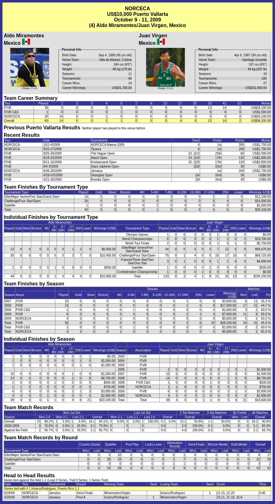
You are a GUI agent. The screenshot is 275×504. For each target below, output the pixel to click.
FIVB (34, 88)
